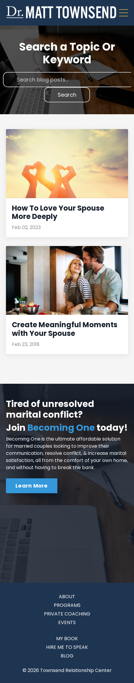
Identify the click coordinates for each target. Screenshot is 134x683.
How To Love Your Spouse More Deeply (58, 212)
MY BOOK (67, 638)
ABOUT (67, 596)
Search (67, 94)
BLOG (67, 655)
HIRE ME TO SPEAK (67, 647)
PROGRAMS (67, 605)
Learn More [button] (31, 485)
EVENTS (67, 622)
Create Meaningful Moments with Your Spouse (64, 329)
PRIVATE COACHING (67, 613)
